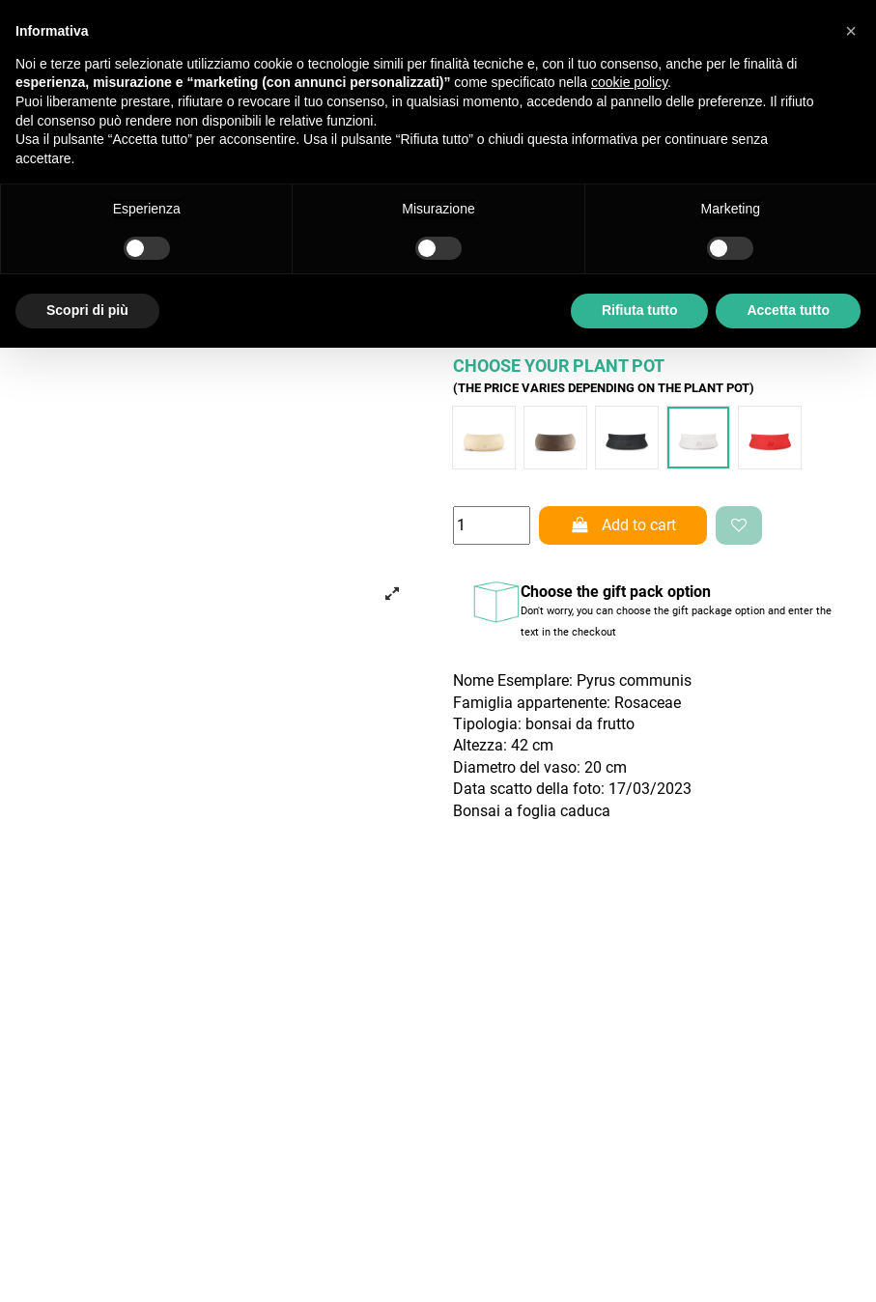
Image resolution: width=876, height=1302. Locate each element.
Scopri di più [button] (87, 310)
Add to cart (623, 525)
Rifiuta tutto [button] (640, 310)
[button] (850, 30)
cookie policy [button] (629, 82)
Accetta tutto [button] (788, 310)
